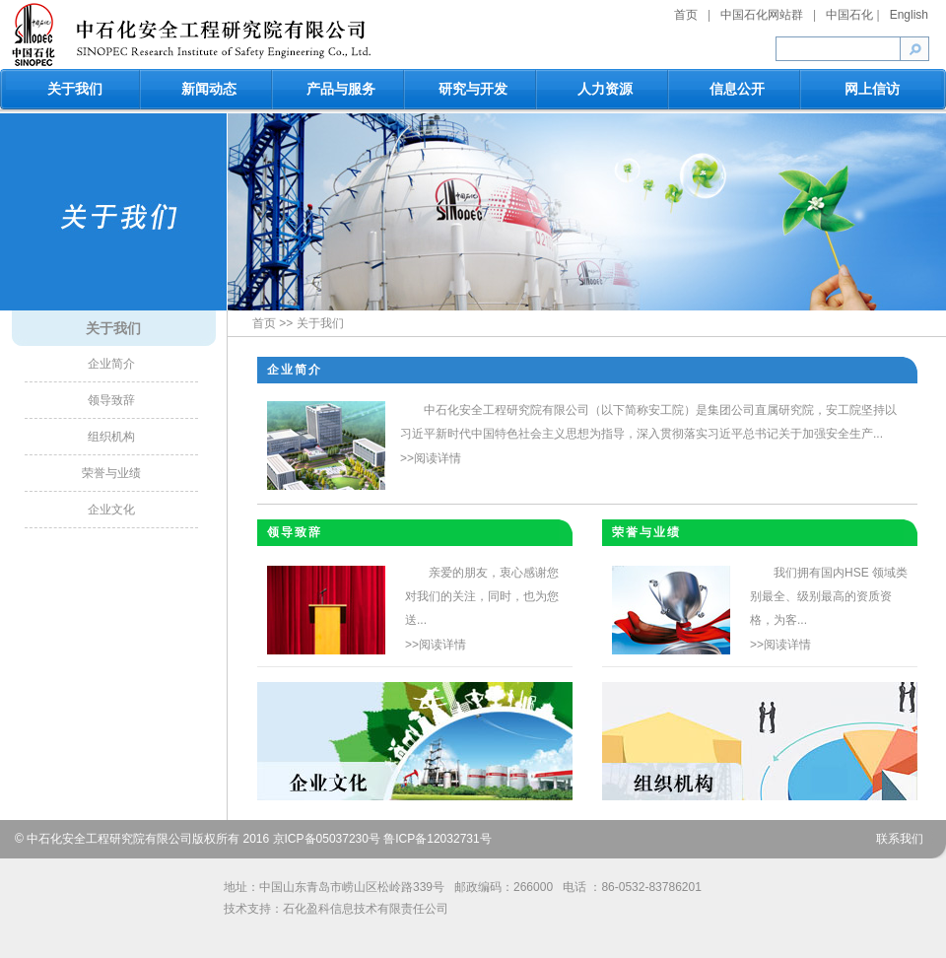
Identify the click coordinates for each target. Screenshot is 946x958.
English (909, 15)
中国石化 (849, 15)
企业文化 (111, 509)
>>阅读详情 (430, 458)
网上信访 (872, 89)
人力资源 (605, 89)
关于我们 (74, 89)
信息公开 (737, 89)
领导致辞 (111, 400)
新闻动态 (208, 89)
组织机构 (111, 437)
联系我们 (899, 839)
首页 (686, 15)
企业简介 (111, 364)
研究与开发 (473, 89)
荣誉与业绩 (111, 473)
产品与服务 (340, 89)
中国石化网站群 (761, 15)
